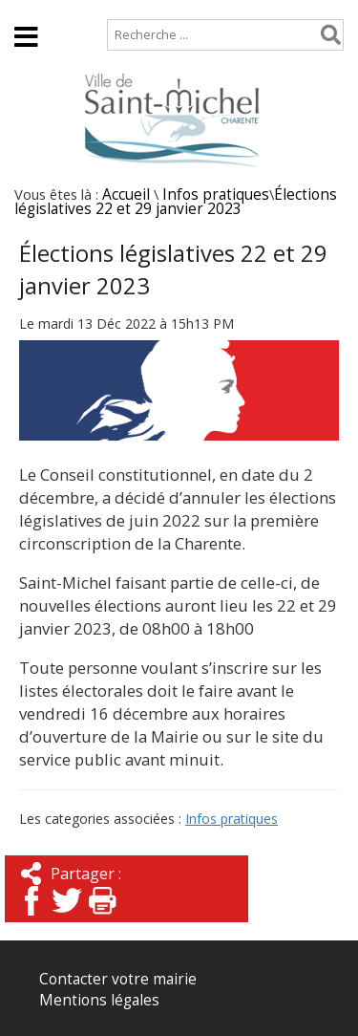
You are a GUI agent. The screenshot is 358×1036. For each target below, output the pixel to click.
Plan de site (121, 9)
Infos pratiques (215, 194)
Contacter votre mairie (118, 979)
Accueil (31, 9)
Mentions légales (99, 1000)
